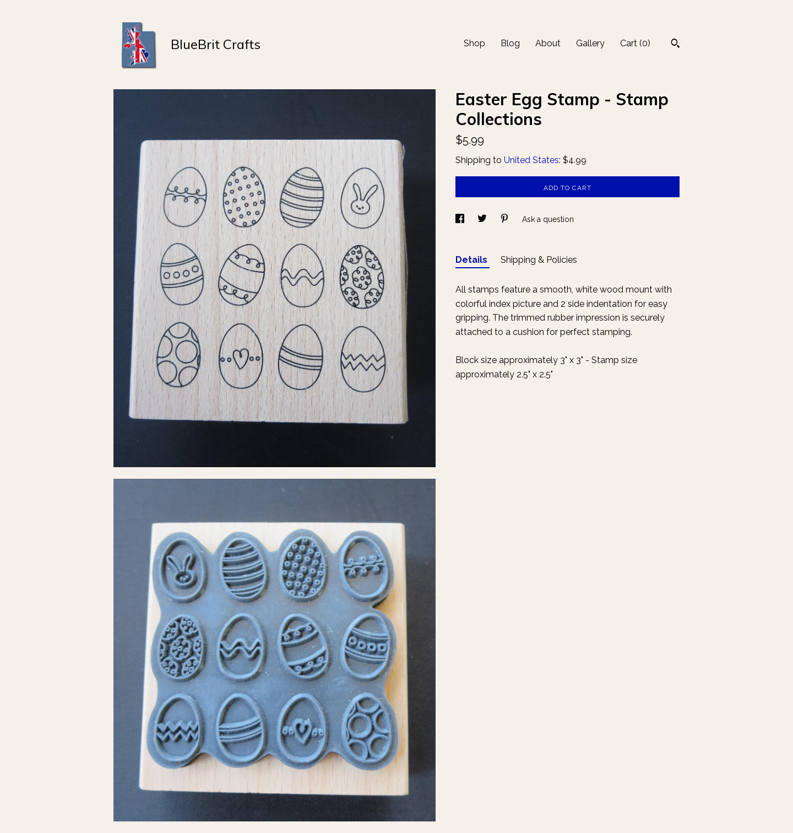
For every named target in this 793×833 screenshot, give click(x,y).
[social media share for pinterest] (505, 219)
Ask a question (548, 219)
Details (472, 260)
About (548, 43)
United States (531, 160)
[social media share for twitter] (483, 219)
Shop (474, 43)
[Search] (675, 45)
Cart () (635, 43)
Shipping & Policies (539, 260)
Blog (510, 43)
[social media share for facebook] (460, 219)
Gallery (590, 43)
